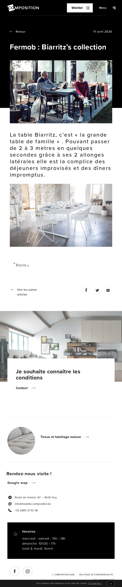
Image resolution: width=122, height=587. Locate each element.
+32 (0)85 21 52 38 (26, 510)
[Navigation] (102, 8)
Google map (18, 483)
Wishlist (80, 8)
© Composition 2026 (63, 574)
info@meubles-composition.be (33, 504)
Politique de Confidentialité (96, 574)
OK (110, 584)
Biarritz (21, 265)
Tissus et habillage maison (62, 437)
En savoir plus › (95, 584)
